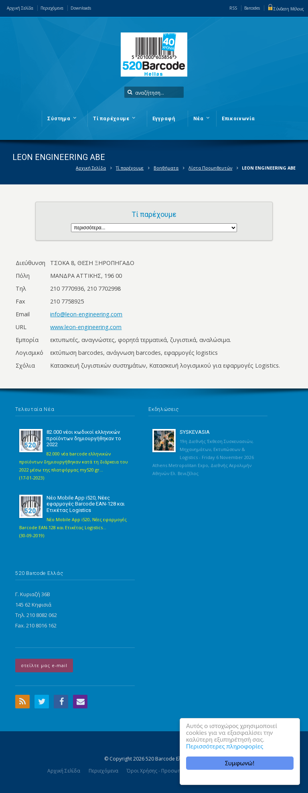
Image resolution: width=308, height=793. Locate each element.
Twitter (41, 701)
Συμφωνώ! (240, 763)
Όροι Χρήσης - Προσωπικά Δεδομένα (170, 770)
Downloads (81, 8)
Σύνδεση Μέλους (285, 9)
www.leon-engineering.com (86, 327)
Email (80, 701)
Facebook (61, 701)
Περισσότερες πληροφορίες (224, 746)
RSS (233, 8)
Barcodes (252, 8)
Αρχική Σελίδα (20, 8)
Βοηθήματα (166, 168)
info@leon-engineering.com (86, 314)
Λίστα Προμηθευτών (210, 168)
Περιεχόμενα (52, 8)
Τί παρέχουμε (130, 168)
